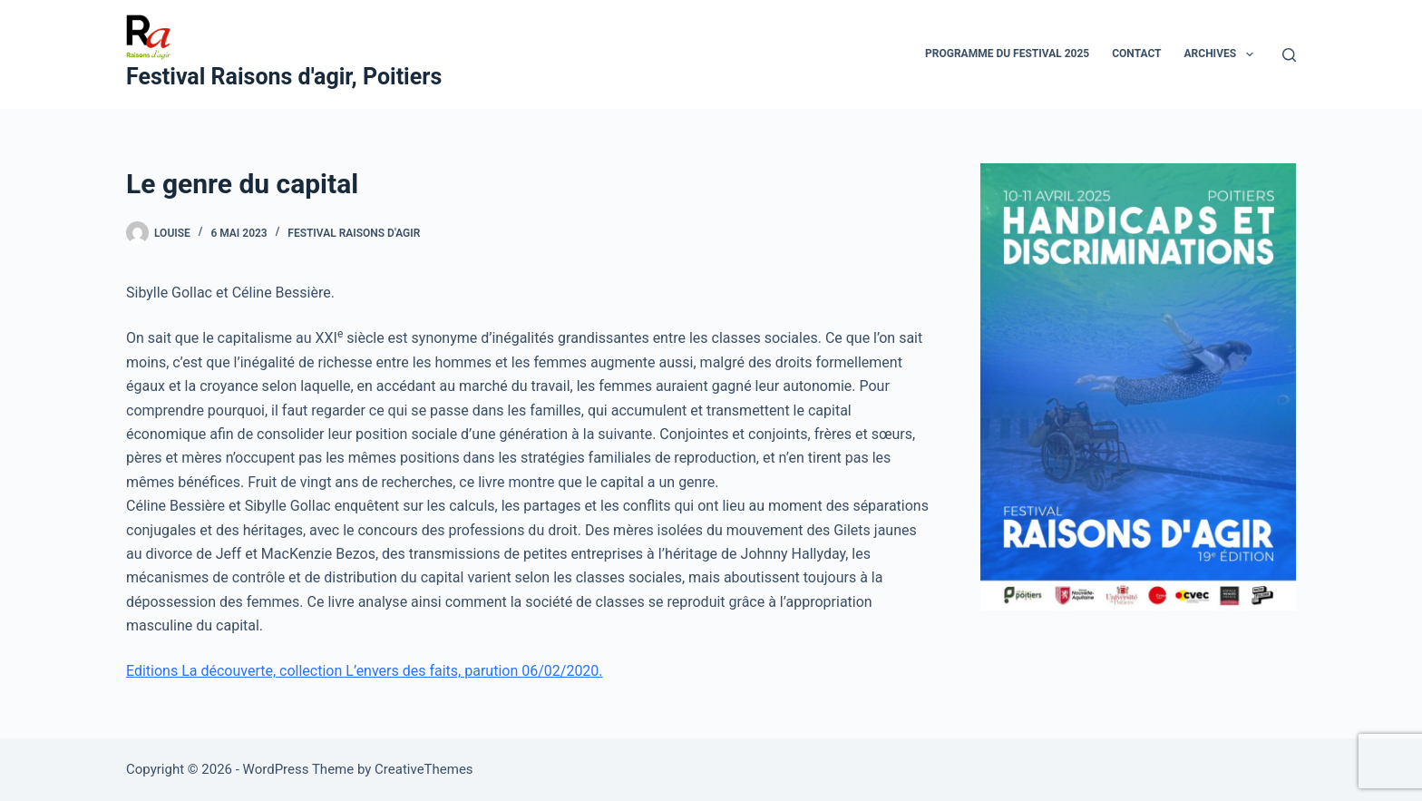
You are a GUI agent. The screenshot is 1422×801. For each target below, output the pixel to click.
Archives (1222, 54)
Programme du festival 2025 (1007, 53)
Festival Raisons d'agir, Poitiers (284, 76)
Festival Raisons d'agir (353, 233)
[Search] (1289, 55)
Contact (1136, 53)
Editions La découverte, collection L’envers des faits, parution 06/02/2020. (364, 670)
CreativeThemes (424, 769)
